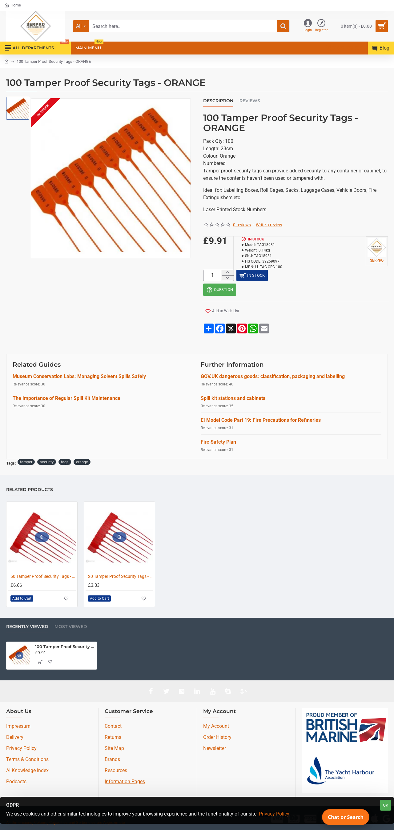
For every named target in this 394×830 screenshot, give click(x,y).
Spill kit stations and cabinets (233, 399)
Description (218, 100)
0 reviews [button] (242, 224)
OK (385, 805)
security (47, 463)
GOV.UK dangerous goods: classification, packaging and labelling (273, 378)
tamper (26, 463)
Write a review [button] (269, 224)
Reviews (249, 100)
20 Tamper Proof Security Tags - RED (120, 576)
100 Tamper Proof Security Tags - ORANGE (64, 646)
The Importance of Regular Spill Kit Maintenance (66, 399)
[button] (221, 313)
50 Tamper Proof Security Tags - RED (43, 576)
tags (65, 463)
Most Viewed (70, 626)
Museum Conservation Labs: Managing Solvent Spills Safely (79, 378)
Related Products (29, 489)
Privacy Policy (274, 814)
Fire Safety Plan (218, 443)
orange (82, 463)
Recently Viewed (27, 626)
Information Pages (125, 781)
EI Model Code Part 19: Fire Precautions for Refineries (261, 421)
